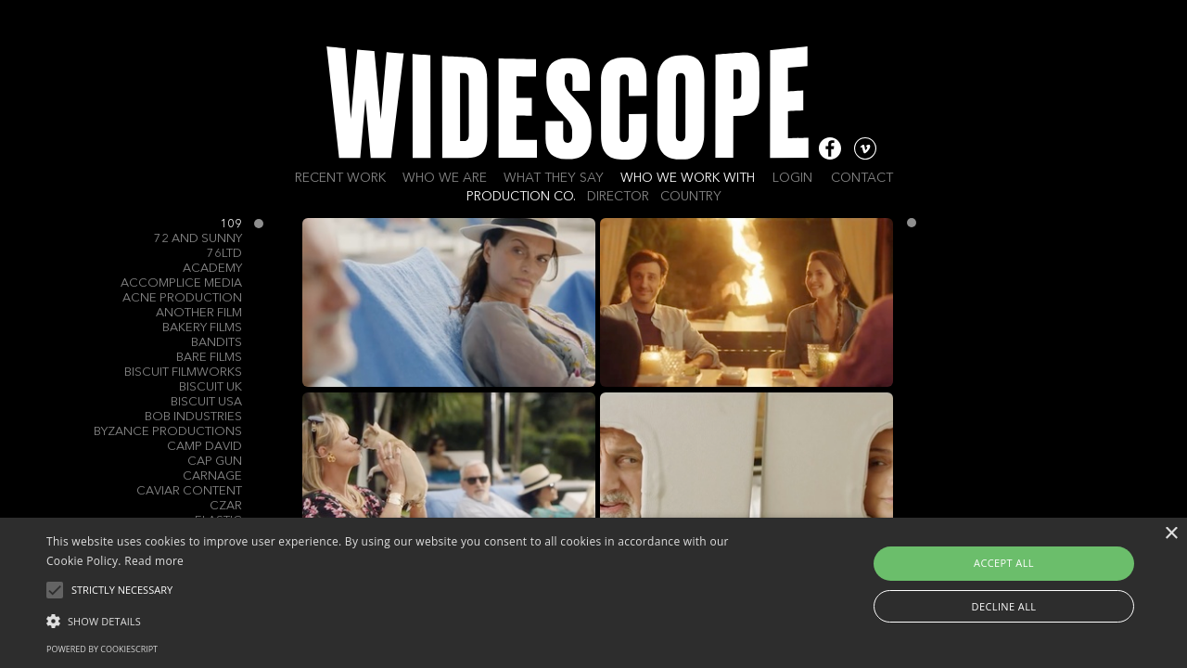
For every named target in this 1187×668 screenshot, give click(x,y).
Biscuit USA (206, 402)
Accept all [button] (1004, 563)
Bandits (216, 343)
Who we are (444, 178)
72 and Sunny (198, 239)
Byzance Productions (168, 432)
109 (231, 224)
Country (690, 196)
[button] (402, 619)
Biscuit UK (210, 387)
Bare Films (209, 358)
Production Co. (521, 196)
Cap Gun (214, 462)
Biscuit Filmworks (183, 372)
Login (792, 178)
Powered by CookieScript (102, 649)
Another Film (199, 313)
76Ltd (224, 254)
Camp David (204, 447)
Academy (212, 269)
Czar (226, 506)
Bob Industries (193, 417)
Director (618, 196)
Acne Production (182, 298)
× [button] (1171, 534)
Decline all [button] (1004, 606)
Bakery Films (202, 328)
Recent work (340, 178)
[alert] (593, 593)
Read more (154, 561)
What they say (554, 178)
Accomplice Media (181, 283)
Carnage (212, 476)
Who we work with (687, 178)
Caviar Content (189, 491)
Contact (862, 178)
